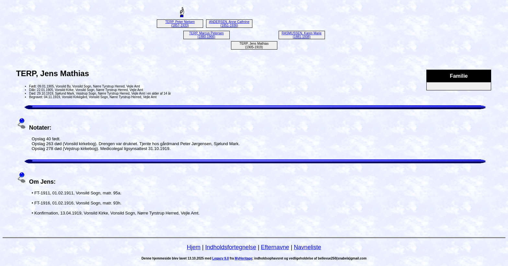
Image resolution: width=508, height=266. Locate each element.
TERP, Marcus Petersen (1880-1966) (206, 35)
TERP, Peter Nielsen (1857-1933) (180, 23)
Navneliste (307, 247)
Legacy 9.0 (220, 258)
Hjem (194, 247)
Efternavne (275, 247)
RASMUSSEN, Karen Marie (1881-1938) (301, 35)
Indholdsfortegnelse (230, 247)
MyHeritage (243, 258)
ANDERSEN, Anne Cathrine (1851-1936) (229, 23)
